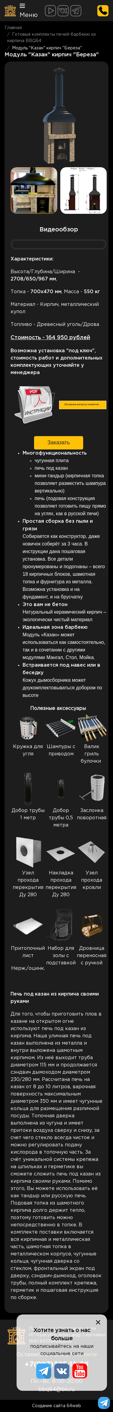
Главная (13, 28)
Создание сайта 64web (56, 1406)
